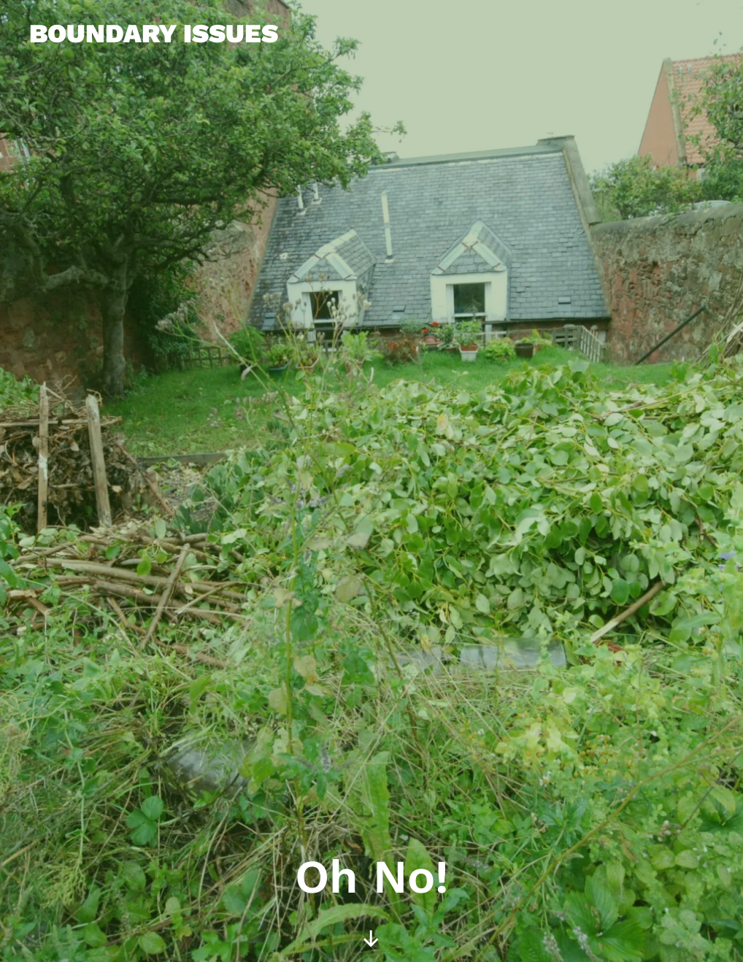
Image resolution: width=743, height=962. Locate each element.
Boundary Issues (153, 33)
